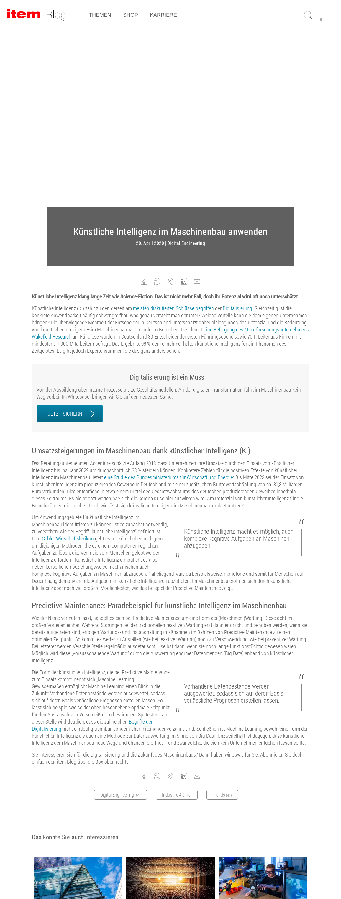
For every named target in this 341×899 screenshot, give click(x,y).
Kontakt (185, 878)
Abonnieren (167, 818)
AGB (112, 878)
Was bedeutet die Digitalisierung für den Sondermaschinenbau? (75, 735)
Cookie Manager (213, 878)
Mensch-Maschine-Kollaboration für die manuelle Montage (260, 735)
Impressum (132, 878)
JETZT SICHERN (65, 235)
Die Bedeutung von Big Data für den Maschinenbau (168, 735)
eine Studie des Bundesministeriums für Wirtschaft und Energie (168, 299)
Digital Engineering (186, 65)
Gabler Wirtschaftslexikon (68, 360)
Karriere (163, 15)
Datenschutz (160, 878)
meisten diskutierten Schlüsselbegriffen (173, 130)
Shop (130, 15)
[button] (144, 104)
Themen (100, 15)
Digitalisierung (237, 130)
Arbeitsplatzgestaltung (265, 744)
